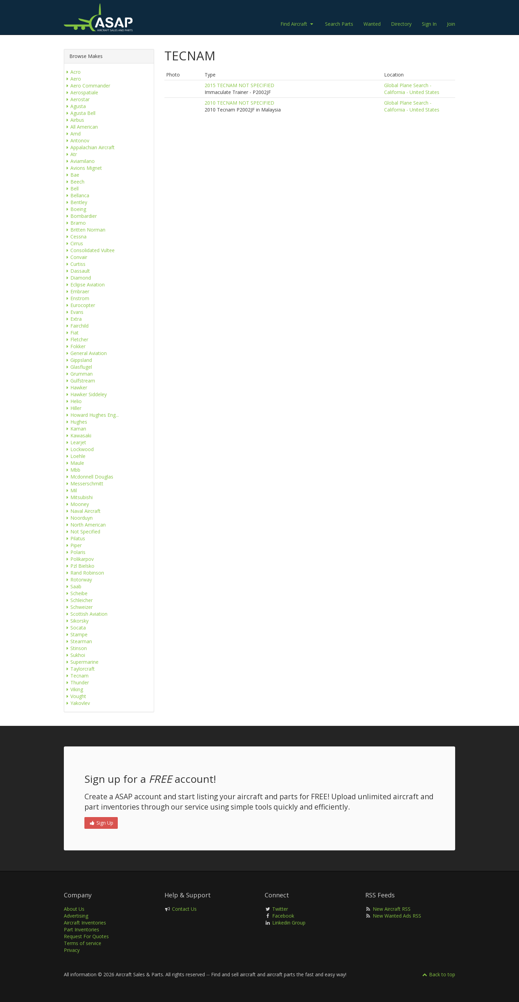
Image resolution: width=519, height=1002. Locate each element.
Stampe (76, 634)
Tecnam (76, 675)
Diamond (77, 277)
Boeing (75, 209)
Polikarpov (79, 559)
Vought (75, 696)
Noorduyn (78, 518)
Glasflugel (78, 367)
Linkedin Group (288, 922)
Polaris (74, 552)
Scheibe (76, 593)
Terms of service (82, 943)
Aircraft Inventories (85, 922)
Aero (72, 78)
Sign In (429, 24)
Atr (70, 154)
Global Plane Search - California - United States (411, 88)
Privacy (72, 950)
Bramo (75, 223)
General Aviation (85, 353)
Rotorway (78, 579)
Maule (74, 463)
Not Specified (82, 531)
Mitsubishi (78, 497)
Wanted (372, 24)
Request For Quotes (86, 936)
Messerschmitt (83, 483)
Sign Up (101, 823)
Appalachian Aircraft (89, 147)
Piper (73, 545)
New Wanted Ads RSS (397, 915)
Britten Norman (84, 229)
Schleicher (78, 600)
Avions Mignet (83, 168)
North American (85, 524)
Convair (75, 257)
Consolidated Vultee (89, 250)
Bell (71, 188)
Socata (75, 627)
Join (451, 24)
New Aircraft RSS (392, 909)
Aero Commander (87, 85)
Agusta (75, 106)
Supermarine (81, 662)
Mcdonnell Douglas (88, 476)
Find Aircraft (297, 24)
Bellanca (76, 195)
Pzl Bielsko (79, 566)
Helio (73, 401)
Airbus (74, 120)
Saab (72, 586)
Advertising (76, 915)
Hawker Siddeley (85, 394)
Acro (72, 72)
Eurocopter (79, 305)
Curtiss (74, 264)
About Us (74, 909)
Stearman (78, 641)
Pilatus (74, 538)
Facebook (283, 915)
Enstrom (76, 298)
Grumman (78, 373)
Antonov (76, 140)
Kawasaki (77, 435)
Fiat (71, 332)
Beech (74, 181)
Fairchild (76, 325)
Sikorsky (76, 620)
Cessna (75, 236)
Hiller (72, 408)
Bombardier (80, 216)
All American (81, 126)
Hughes (75, 422)
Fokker (74, 346)
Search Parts (339, 24)
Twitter (280, 909)
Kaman (75, 428)
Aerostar (77, 99)
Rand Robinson (84, 572)
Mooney (76, 504)
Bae (71, 175)
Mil (70, 490)
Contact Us (184, 909)
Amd (72, 133)
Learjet (75, 442)
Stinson (75, 648)
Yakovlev (77, 703)
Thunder (76, 682)
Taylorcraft (79, 668)
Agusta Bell (79, 113)
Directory (401, 24)
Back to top (438, 974)
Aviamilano (79, 161)
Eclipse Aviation (84, 284)
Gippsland (78, 360)
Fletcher (76, 339)
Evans (73, 312)
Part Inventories (81, 929)
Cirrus (73, 243)
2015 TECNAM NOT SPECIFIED (239, 85)
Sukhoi (74, 655)
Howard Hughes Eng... (91, 415)
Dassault (77, 271)
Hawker (75, 387)
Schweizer (78, 607)
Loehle (74, 456)
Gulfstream (79, 380)
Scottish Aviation (85, 614)
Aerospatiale (81, 92)
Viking (73, 689)
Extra (73, 319)
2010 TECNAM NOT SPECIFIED (239, 102)
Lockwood (79, 449)
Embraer (76, 291)
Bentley (75, 202)
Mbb (72, 470)
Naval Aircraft (82, 511)
